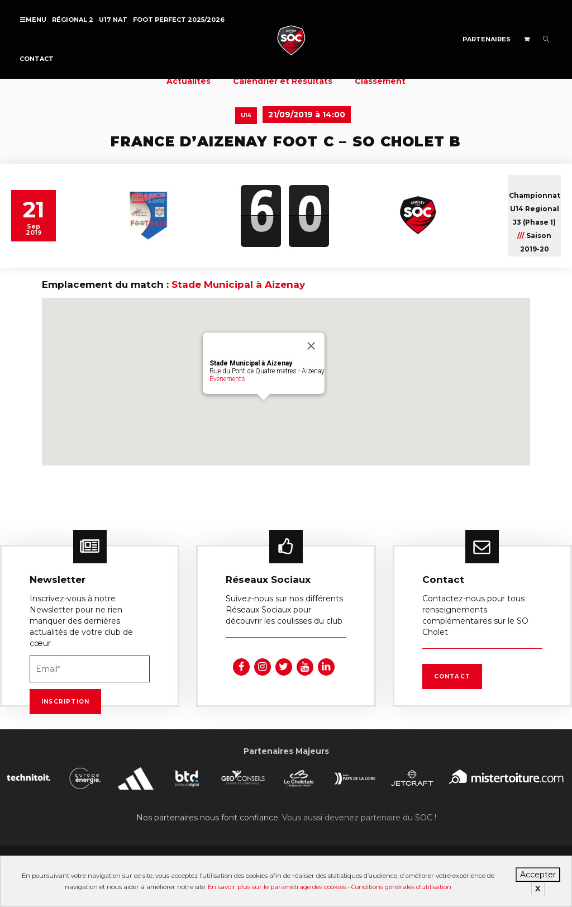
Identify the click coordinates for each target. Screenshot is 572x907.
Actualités (188, 81)
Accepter (538, 875)
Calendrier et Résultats (282, 81)
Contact (37, 59)
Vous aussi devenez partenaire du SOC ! (359, 818)
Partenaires (487, 39)
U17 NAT (113, 19)
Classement (380, 81)
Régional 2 (72, 19)
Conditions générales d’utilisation (401, 887)
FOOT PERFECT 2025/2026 (179, 19)
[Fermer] (311, 346)
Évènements (227, 379)
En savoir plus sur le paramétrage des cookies (277, 887)
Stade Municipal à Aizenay (238, 284)
